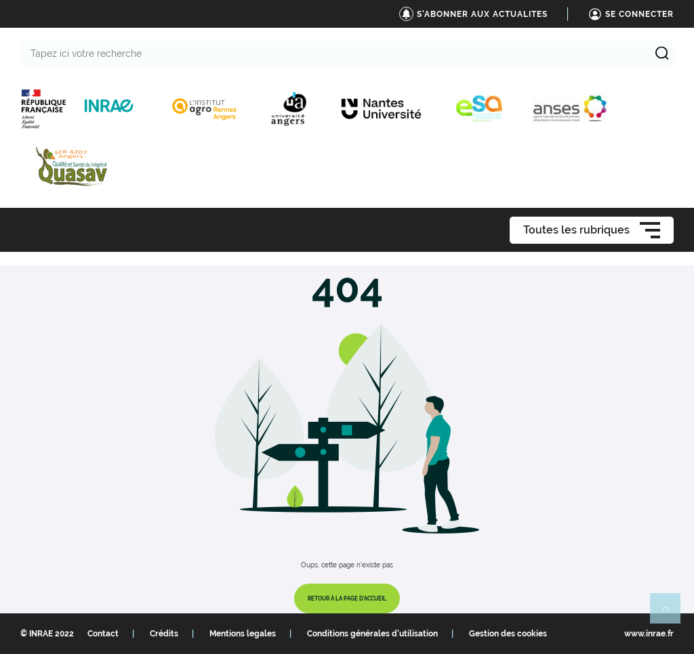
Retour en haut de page (670, 614)
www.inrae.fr (649, 633)
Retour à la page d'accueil (347, 598)
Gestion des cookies (508, 633)
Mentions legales (242, 633)
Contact (103, 633)
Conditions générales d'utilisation (372, 633)
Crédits (164, 633)
